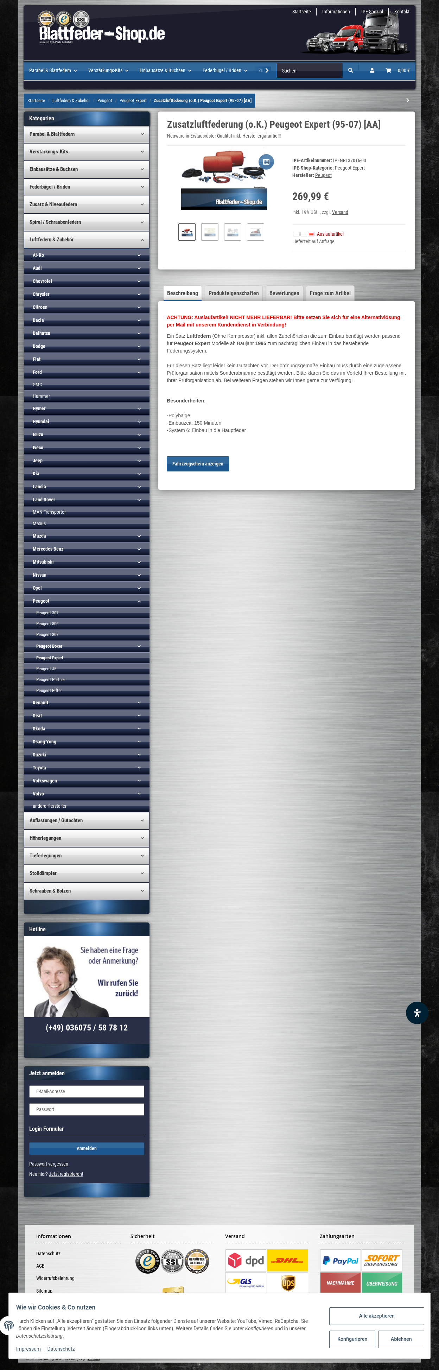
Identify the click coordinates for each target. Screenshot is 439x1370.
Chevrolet (42, 281)
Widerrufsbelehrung (55, 1278)
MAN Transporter (49, 512)
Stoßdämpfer (43, 873)
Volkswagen (45, 781)
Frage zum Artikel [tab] (330, 293)
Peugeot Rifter (49, 690)
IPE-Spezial (372, 11)
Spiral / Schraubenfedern (55, 222)
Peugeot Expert (350, 168)
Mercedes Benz (48, 549)
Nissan (39, 575)
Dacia (38, 320)
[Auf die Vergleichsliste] (266, 162)
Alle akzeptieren (372, 1316)
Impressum (32, 1349)
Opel (37, 588)
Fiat (36, 359)
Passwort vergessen (48, 1164)
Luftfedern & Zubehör (52, 239)
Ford (37, 372)
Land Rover (44, 499)
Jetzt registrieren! (66, 1174)
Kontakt (401, 11)
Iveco (38, 447)
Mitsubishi (43, 562)
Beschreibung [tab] (182, 293)
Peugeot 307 (47, 612)
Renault (40, 702)
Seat (37, 715)
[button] (372, 70)
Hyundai (41, 421)
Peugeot (41, 601)
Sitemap (44, 1291)
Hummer (41, 396)
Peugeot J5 (46, 668)
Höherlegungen (45, 838)
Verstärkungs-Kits (49, 151)
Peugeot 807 (47, 634)
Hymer (39, 408)
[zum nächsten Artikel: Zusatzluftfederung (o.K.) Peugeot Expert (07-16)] (408, 100)
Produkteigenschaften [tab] (234, 293)
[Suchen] (309, 70)
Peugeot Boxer (49, 646)
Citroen (40, 307)
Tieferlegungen (46, 855)
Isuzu (38, 434)
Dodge (39, 346)
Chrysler (41, 294)
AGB (40, 1266)
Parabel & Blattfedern (52, 134)
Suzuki (39, 754)
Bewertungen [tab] (284, 293)
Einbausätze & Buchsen (54, 169)
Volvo (38, 794)
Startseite (301, 11)
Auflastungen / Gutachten (56, 820)
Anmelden (87, 1148)
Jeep (38, 460)
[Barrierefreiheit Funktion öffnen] (417, 1013)
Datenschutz (48, 1253)
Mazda (39, 536)
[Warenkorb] (397, 70)
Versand (340, 212)
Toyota (39, 767)
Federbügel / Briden (50, 187)
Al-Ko (38, 255)
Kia (36, 473)
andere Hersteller (49, 806)
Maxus (39, 523)
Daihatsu (41, 333)
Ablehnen (397, 1339)
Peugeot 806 (47, 623)
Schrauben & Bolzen (50, 891)
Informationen (336, 11)
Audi (37, 268)
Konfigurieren (349, 1339)
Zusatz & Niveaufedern (53, 204)
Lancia (39, 486)
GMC (37, 384)
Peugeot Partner (50, 679)
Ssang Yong (44, 741)
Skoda (39, 728)
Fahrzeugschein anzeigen (197, 464)
